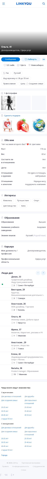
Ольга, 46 (16, 316)
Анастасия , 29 (18, 342)
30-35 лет (4, 411)
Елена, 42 (16, 354)
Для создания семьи (9, 400)
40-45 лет (4, 415)
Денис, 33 (16, 276)
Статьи (23, 470)
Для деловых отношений (11, 396)
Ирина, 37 (16, 329)
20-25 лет (4, 407)
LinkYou (15, 463)
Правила (5, 466)
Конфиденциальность (20, 466)
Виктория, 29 (18, 289)
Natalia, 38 (16, 368)
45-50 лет (28, 415)
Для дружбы (29, 396)
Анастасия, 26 (18, 303)
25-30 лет (28, 407)
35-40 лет (28, 411)
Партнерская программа (31, 463)
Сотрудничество (39, 466)
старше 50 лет (7, 419)
